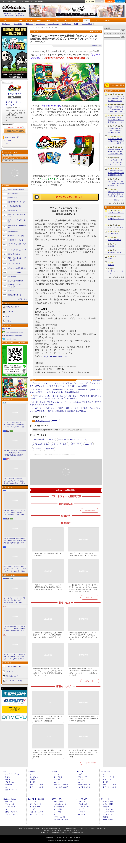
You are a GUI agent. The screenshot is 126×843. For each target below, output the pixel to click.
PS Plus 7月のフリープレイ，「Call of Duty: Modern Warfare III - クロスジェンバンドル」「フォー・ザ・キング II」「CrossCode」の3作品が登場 (116, 183)
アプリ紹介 (58, 812)
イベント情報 (18, 24)
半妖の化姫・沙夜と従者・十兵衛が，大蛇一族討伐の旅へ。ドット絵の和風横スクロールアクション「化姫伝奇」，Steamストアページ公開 (116, 120)
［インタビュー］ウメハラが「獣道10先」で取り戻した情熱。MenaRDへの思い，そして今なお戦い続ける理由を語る (14, 600)
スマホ (47, 20)
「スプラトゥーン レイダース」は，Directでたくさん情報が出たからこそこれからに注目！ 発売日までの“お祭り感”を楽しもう (14, 425)
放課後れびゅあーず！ (15, 295)
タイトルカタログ (36, 787)
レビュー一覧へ (90, 681)
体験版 (7, 779)
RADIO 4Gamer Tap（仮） (16, 235)
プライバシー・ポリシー (64, 837)
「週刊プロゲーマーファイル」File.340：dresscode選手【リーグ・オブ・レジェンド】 (83, 554)
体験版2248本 (21, 16)
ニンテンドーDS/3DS (36, 799)
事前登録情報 (59, 807)
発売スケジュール (36, 784)
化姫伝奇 (111, 265)
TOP (5, 20)
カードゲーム (40, 24)
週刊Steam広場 (13, 231)
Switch (38, 20)
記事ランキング (11, 790)
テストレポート (84, 804)
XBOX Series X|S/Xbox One (14, 332)
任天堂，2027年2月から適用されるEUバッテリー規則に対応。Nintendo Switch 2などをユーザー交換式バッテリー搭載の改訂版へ (116, 109)
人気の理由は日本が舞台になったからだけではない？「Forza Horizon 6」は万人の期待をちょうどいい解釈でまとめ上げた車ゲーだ (47, 635)
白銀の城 (111, 246)
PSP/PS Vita (105, 772)
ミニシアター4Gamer (15, 272)
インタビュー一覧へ (89, 762)
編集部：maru (97, 45)
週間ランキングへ (119, 200)
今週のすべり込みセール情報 (17, 227)
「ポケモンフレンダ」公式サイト (67, 197)
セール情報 (58, 809)
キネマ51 (11, 290)
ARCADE (63, 439)
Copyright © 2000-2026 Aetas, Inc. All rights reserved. (63, 840)
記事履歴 (110, 1)
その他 (76, 24)
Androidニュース (60, 804)
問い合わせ (39, 1)
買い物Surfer (12, 276)
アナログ (96, 20)
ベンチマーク (83, 814)
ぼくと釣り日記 (113, 233)
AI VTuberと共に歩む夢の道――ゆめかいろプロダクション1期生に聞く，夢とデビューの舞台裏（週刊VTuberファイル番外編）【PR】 (83, 753)
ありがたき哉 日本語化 (15, 281)
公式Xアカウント (13, 1)
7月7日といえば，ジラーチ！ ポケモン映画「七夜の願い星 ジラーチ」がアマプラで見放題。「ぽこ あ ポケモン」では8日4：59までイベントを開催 (116, 194)
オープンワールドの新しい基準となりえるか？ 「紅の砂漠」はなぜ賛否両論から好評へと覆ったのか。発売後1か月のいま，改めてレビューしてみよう (15, 541)
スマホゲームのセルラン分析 (17, 221)
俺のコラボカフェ (14, 254)
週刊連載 (8, 784)
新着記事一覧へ (90, 510)
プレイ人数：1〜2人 (42, 444)
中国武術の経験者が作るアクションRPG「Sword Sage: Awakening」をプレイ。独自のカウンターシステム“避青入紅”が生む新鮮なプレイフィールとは (47, 672)
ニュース (9, 141)
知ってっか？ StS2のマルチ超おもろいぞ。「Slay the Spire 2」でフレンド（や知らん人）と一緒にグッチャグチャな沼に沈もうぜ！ (15, 569)
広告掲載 (77, 837)
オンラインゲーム (12, 774)
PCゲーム (9, 328)
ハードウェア (76, 20)
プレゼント (9, 311)
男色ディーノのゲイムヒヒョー (17, 215)
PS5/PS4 (29, 20)
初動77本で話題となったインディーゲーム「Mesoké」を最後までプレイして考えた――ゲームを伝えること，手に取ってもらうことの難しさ (14, 512)
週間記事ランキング (12, 306)
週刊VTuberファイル (14, 210)
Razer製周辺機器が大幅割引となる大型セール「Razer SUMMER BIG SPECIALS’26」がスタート (116, 152)
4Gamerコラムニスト (15, 264)
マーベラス (10, 105)
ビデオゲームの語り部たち (17, 268)
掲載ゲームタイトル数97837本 (14, 14)
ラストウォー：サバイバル (116, 220)
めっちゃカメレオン (114, 252)
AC (87, 20)
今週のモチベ (12, 197)
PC (12, 20)
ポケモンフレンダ (14, 94)
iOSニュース (58, 801)
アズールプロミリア (114, 240)
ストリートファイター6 (115, 227)
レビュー (8, 777)
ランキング (120, 1)
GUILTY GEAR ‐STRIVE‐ (116, 212)
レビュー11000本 (9, 16)
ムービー (9, 143)
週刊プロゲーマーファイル (17, 202)
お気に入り (99, 1)
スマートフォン (58, 799)
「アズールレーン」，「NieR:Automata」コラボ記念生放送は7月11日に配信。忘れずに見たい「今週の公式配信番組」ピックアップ (47, 587)
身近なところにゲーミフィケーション (17, 286)
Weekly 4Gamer (13, 193)
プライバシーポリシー (13, 666)
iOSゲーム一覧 (59, 817)
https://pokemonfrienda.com (55, 356)
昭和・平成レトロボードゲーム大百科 (17, 259)
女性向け (57, 20)
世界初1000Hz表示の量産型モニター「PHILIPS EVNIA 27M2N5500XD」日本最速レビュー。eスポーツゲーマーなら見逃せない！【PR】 (83, 672)
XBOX (19, 20)
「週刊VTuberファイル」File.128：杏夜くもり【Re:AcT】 (47, 554)
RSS (3, 1)
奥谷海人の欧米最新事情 (16, 189)
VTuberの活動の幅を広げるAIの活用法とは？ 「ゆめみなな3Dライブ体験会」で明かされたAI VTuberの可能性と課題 (15, 628)
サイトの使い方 (27, 1)
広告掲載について (12, 676)
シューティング (53, 24)
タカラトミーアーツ (13, 102)
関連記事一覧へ (97, 380)
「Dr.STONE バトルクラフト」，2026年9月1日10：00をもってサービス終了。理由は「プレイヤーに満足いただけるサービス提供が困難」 (116, 130)
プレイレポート (60, 777)
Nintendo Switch (11, 339)
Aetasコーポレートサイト (14, 681)
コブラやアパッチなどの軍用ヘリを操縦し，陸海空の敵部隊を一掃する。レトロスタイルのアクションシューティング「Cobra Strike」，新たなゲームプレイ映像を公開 (116, 173)
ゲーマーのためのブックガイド (17, 245)
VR (66, 20)
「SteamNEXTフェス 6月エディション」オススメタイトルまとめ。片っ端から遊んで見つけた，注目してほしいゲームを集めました (14, 481)
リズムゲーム (66, 24)
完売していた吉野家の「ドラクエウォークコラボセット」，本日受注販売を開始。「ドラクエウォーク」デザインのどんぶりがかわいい (116, 141)
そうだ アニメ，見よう (15, 240)
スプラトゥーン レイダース (115, 272)
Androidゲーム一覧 (61, 819)
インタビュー (6, 24)
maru (50, 449)
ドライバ (9, 321)
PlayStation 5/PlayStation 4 (14, 335)
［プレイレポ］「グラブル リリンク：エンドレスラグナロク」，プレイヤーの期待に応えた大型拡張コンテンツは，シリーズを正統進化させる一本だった (116, 162)
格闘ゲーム (29, 24)
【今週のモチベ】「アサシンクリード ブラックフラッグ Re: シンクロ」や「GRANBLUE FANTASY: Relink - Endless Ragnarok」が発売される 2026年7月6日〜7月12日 (83, 588)
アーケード (105, 799)
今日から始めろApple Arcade (17, 250)
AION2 (110, 258)
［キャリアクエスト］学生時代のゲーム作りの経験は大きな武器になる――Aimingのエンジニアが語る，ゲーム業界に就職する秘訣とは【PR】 (14, 657)
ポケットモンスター (61, 444)
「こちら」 (74, 830)
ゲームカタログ (87, 24)
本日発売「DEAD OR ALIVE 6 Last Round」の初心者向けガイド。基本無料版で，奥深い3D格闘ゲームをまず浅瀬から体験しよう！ (15, 453)
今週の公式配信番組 (14, 206)
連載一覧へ (23, 299)
